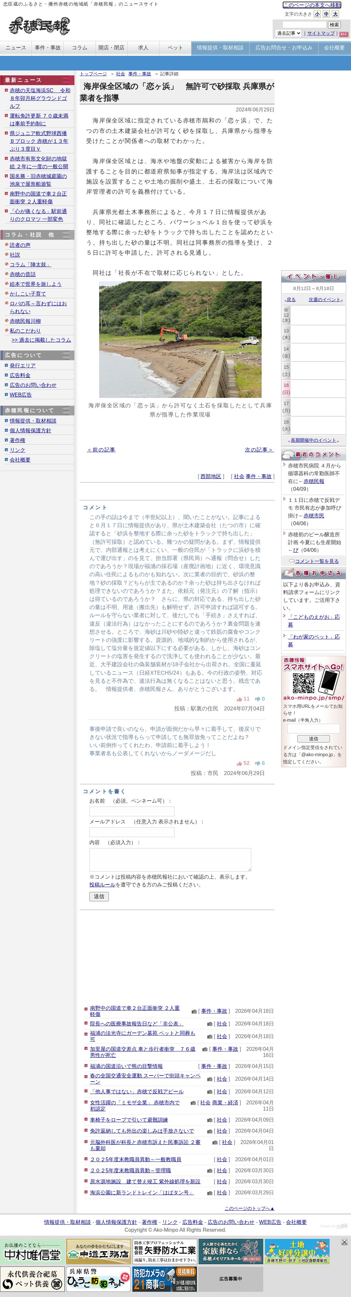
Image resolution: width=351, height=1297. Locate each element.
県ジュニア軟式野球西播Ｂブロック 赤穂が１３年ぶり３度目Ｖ (39, 141)
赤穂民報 (314, 481)
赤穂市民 (314, 515)
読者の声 (20, 245)
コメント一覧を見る (314, 561)
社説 (15, 255)
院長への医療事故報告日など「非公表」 (137, 1023)
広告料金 (20, 375)
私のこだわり (25, 331)
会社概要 (20, 460)
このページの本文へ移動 (312, 5)
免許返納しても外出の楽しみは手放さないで (142, 1131)
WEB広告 (21, 395)
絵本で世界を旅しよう (36, 284)
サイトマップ (321, 33)
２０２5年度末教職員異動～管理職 (130, 1170)
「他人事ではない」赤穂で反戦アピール (137, 1091)
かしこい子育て (28, 294)
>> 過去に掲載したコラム (41, 340)
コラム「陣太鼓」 (30, 264)
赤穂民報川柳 (25, 321)
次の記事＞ (259, 449)
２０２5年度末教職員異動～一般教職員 (135, 1159)
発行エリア (23, 365)
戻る (290, 299)
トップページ (93, 73)
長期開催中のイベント (314, 440)
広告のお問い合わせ (33, 385)
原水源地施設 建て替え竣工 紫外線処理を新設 (145, 1181)
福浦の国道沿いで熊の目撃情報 (126, 1066)
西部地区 (211, 476)
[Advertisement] (177, 957)
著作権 (17, 440)
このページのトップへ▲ (250, 1208)
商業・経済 (225, 1102)
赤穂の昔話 (23, 274)
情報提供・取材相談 (33, 421)
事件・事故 (139, 73)
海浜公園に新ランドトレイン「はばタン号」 (142, 1192)
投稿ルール (102, 884)
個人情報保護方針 (30, 430)
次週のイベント (326, 299)
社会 (120, 73)
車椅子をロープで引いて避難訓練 (129, 1120)
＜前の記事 (101, 449)
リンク (17, 450)
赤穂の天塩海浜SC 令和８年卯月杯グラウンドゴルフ (40, 98)
